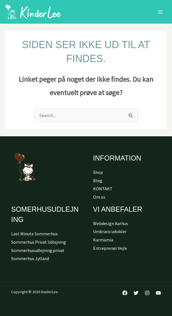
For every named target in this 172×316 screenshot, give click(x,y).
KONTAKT (103, 188)
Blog (97, 180)
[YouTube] (158, 292)
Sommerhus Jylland (30, 258)
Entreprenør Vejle (110, 248)
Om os (99, 197)
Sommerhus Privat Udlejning (38, 242)
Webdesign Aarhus (110, 223)
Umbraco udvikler (110, 231)
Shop (98, 172)
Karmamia (103, 240)
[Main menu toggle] (160, 12)
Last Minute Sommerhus (34, 233)
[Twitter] (136, 292)
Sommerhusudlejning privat (37, 250)
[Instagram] (147, 292)
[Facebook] (124, 292)
